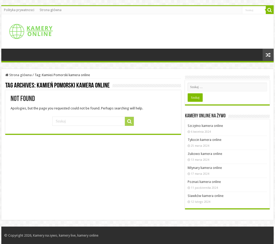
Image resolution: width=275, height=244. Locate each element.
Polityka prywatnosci (19, 10)
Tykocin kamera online (204, 140)
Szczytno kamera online (205, 126)
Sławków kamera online (206, 196)
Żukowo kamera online (205, 154)
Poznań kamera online (204, 182)
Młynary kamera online (205, 168)
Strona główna (50, 10)
